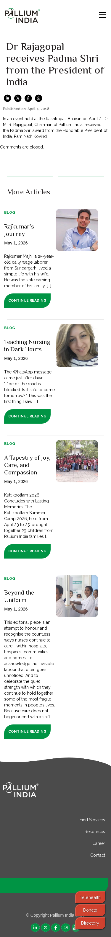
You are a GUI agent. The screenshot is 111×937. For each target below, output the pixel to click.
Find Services (92, 819)
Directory (90, 922)
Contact (97, 855)
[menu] (102, 15)
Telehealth (90, 897)
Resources (95, 831)
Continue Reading (27, 300)
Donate (90, 909)
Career (98, 843)
